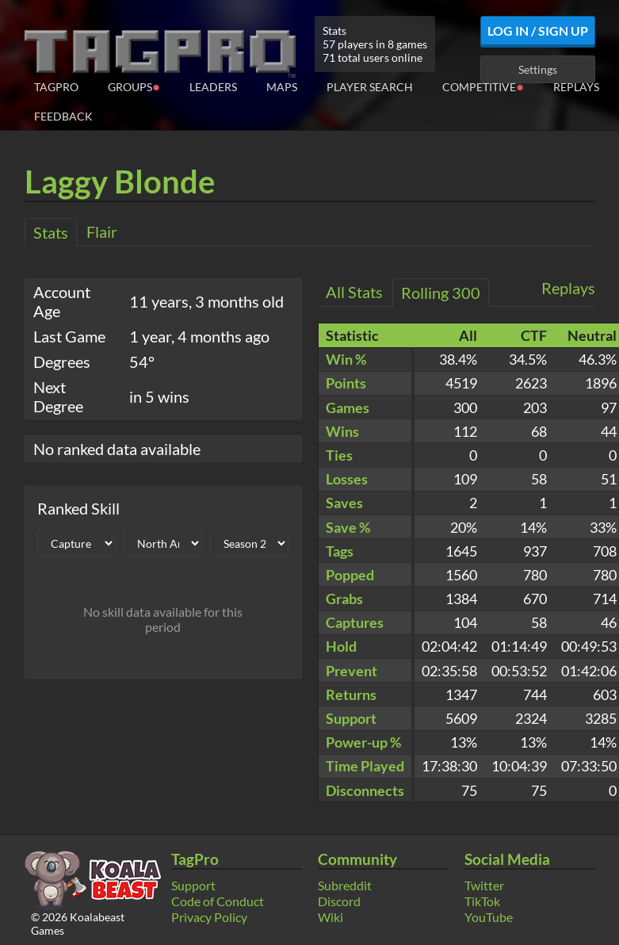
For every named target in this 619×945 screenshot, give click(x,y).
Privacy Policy (209, 916)
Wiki (330, 916)
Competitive (483, 86)
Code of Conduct (217, 901)
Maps (281, 87)
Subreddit (345, 885)
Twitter (484, 885)
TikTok (482, 901)
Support (193, 885)
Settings (537, 69)
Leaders (213, 87)
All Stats (354, 291)
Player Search (370, 87)
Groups (134, 86)
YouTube (488, 916)
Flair (101, 231)
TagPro (56, 87)
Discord (339, 901)
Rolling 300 (440, 292)
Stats (50, 232)
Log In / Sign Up (537, 30)
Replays (576, 87)
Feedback (63, 116)
